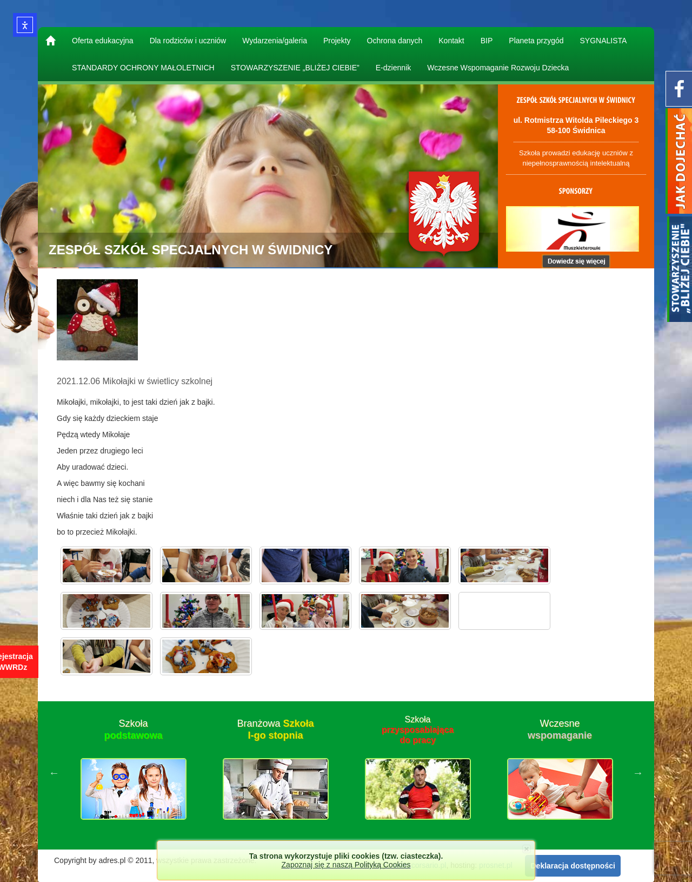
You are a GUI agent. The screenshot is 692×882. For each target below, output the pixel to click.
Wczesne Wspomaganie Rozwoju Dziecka (498, 67)
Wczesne (560, 729)
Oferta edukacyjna (103, 40)
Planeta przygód (536, 40)
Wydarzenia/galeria (274, 40)
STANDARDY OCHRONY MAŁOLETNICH (143, 67)
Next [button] (638, 772)
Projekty (337, 40)
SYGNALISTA (603, 40)
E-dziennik (393, 67)
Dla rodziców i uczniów (188, 40)
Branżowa (275, 729)
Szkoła (133, 729)
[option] (133, 773)
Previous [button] (54, 772)
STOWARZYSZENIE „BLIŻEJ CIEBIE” (295, 67)
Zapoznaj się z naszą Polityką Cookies (346, 864)
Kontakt (451, 40)
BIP (487, 40)
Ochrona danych (395, 40)
